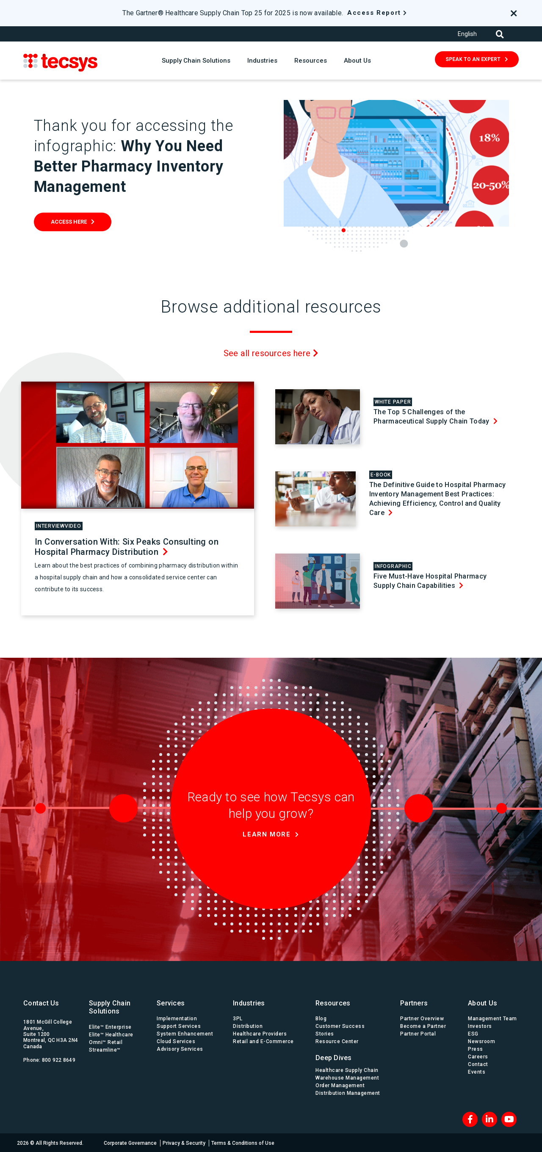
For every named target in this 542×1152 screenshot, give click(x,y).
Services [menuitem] (171, 1003)
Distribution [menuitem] (248, 1026)
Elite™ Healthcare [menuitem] (111, 1034)
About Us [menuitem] (482, 1003)
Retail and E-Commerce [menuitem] (263, 1041)
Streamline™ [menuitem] (105, 1049)
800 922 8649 (58, 1060)
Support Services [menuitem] (179, 1026)
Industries (262, 60)
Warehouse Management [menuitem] (347, 1077)
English (467, 33)
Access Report (374, 13)
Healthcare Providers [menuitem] (260, 1033)
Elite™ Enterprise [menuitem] (110, 1026)
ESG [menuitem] (473, 1033)
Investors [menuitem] (480, 1026)
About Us (357, 60)
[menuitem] (349, 1055)
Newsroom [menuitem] (481, 1041)
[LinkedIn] (489, 1118)
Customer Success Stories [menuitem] (340, 1029)
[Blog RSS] (509, 1118)
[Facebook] (470, 1118)
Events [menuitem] (476, 1071)
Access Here (69, 222)
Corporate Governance (130, 1142)
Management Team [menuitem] (492, 1018)
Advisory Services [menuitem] (180, 1049)
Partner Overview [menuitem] (422, 1018)
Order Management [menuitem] (340, 1085)
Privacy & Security (184, 1142)
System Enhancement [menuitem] (185, 1033)
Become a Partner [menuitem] (423, 1026)
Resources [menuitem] (332, 1003)
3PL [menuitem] (238, 1018)
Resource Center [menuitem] (337, 1041)
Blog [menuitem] (320, 1018)
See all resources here (271, 353)
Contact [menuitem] (478, 1064)
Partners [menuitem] (414, 1003)
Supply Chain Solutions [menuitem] (109, 1007)
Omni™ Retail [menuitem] (105, 1041)
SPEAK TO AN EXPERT (473, 59)
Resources (310, 60)
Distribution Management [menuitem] (347, 1092)
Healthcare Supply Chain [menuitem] (347, 1069)
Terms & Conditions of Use (242, 1142)
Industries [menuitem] (249, 1003)
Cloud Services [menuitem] (176, 1041)
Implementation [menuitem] (177, 1018)
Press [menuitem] (475, 1049)
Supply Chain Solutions (196, 60)
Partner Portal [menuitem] (418, 1033)
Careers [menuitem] (478, 1056)
